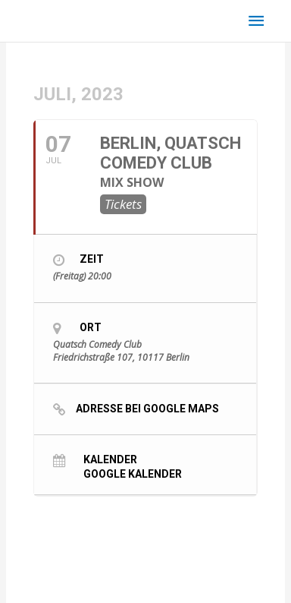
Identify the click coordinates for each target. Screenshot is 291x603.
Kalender (110, 459)
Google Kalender (132, 473)
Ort (91, 327)
